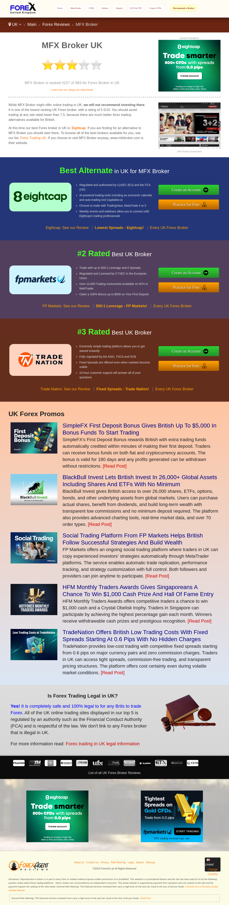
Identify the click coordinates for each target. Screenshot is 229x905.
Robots (105, 8)
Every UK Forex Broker (169, 238)
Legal (131, 862)
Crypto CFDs (155, 8)
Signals (119, 8)
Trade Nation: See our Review (65, 399)
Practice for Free (197, 203)
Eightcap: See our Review (67, 238)
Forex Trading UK (33, 138)
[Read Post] (115, 466)
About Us (79, 862)
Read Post (145, 898)
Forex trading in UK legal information (88, 739)
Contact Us (92, 862)
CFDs (91, 8)
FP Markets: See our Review (66, 316)
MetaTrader (75, 8)
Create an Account (197, 191)
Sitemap (150, 862)
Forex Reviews (56, 24)
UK (15, 24)
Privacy (105, 862)
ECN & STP (136, 8)
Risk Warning (118, 862)
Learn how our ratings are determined (72, 89)
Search (140, 862)
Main (32, 24)
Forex (60, 8)
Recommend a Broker (183, 8)
